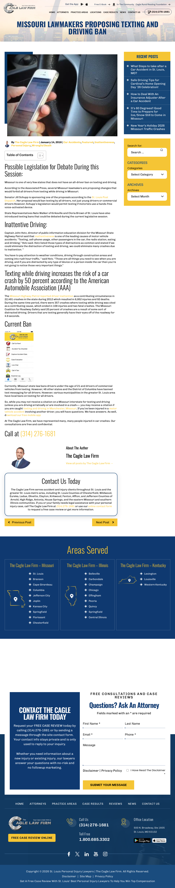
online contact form (100, 506)
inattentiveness (44, 236)
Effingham (95, 595)
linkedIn (87, 854)
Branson (38, 579)
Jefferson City (41, 595)
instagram (105, 854)
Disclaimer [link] (69, 876)
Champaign (96, 584)
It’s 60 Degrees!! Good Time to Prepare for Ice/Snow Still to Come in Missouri (148, 113)
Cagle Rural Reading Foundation (151, 4)
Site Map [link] (85, 876)
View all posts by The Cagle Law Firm (89, 463)
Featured (87, 142)
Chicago (94, 590)
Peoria (93, 601)
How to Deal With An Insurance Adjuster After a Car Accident (148, 97)
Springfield (40, 612)
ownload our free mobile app (23, 415)
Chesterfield (40, 623)
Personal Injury (21, 145)
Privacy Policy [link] (104, 876)
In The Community (125, 4)
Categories (134, 168)
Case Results (110, 12)
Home (52, 12)
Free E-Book (100, 4)
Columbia (38, 590)
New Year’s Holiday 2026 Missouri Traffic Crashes (148, 127)
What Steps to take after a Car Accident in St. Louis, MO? (148, 69)
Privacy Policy (111, 771)
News (123, 12)
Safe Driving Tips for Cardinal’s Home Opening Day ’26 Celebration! (148, 83)
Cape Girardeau (42, 584)
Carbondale (96, 579)
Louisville (150, 579)
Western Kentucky (155, 584)
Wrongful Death (41, 145)
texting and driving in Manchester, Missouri (49, 408)
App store (86, 4)
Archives (133, 190)
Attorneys (63, 12)
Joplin (36, 601)
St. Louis (38, 574)
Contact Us (134, 12)
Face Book (69, 854)
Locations (95, 12)
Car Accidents (72, 142)
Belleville (94, 574)
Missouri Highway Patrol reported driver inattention (41, 296)
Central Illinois (98, 617)
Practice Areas (79, 12)
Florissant (39, 617)
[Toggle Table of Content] (39, 155)
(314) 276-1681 (161, 11)
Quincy (93, 606)
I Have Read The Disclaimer (148, 772)
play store (82, 4)
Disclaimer (91, 770)
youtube (96, 854)
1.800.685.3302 (94, 839)
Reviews (115, 803)
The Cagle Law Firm (27, 142)
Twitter (77, 854)
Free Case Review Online (31, 837)
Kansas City (40, 606)
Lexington (150, 574)
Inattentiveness (104, 142)
